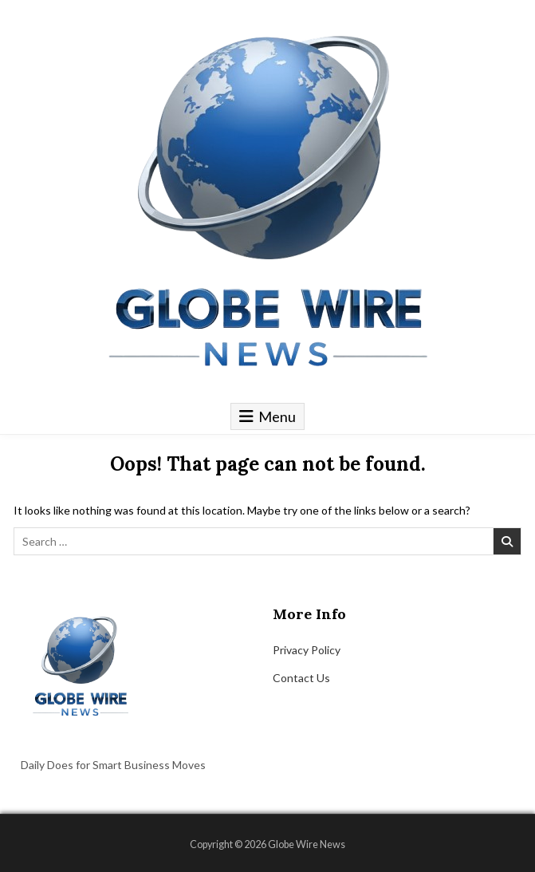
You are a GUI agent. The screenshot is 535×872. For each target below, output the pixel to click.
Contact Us (301, 678)
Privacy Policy (306, 650)
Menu (277, 416)
